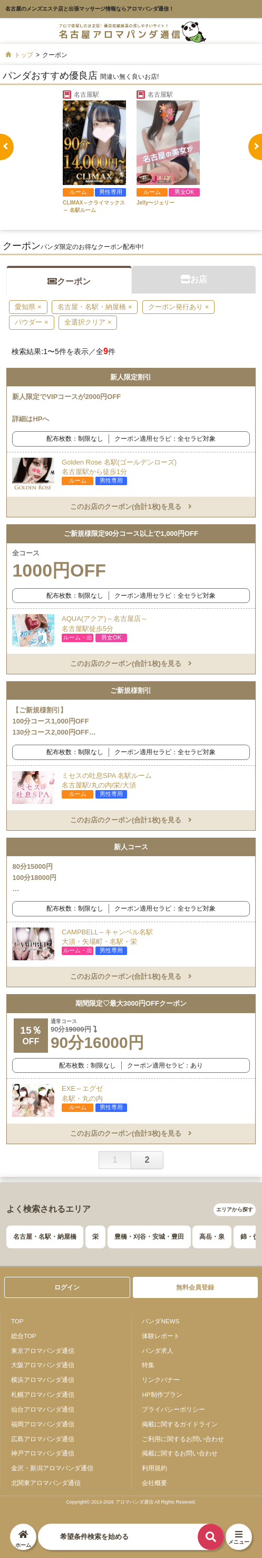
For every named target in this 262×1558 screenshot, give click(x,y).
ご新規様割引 (130, 690)
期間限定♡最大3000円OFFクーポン (131, 1003)
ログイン (67, 1287)
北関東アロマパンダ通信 (46, 1482)
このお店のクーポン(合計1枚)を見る (131, 507)
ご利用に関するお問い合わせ (183, 1438)
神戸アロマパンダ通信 (42, 1453)
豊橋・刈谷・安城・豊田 (149, 1236)
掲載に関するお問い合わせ (180, 1453)
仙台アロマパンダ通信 (42, 1409)
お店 (193, 279)
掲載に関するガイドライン (180, 1424)
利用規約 (154, 1467)
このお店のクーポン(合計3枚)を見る (131, 1133)
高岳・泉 (212, 1236)
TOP (17, 1321)
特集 (148, 1364)
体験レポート (161, 1335)
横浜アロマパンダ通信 (42, 1379)
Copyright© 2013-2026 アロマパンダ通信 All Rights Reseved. (131, 1502)
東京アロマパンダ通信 (42, 1350)
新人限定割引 (130, 377)
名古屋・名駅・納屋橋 (44, 1236)
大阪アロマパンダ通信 (42, 1364)
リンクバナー (161, 1379)
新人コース (131, 847)
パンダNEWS (160, 1321)
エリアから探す (234, 1209)
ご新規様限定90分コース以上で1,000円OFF (131, 533)
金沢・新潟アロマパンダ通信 (52, 1467)
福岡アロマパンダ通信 (42, 1424)
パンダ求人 (157, 1350)
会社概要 (154, 1482)
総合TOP (23, 1335)
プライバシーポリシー (173, 1409)
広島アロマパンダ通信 (42, 1438)
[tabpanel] (94, 152)
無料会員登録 (195, 1287)
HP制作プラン (162, 1394)
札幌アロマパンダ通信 (42, 1394)
